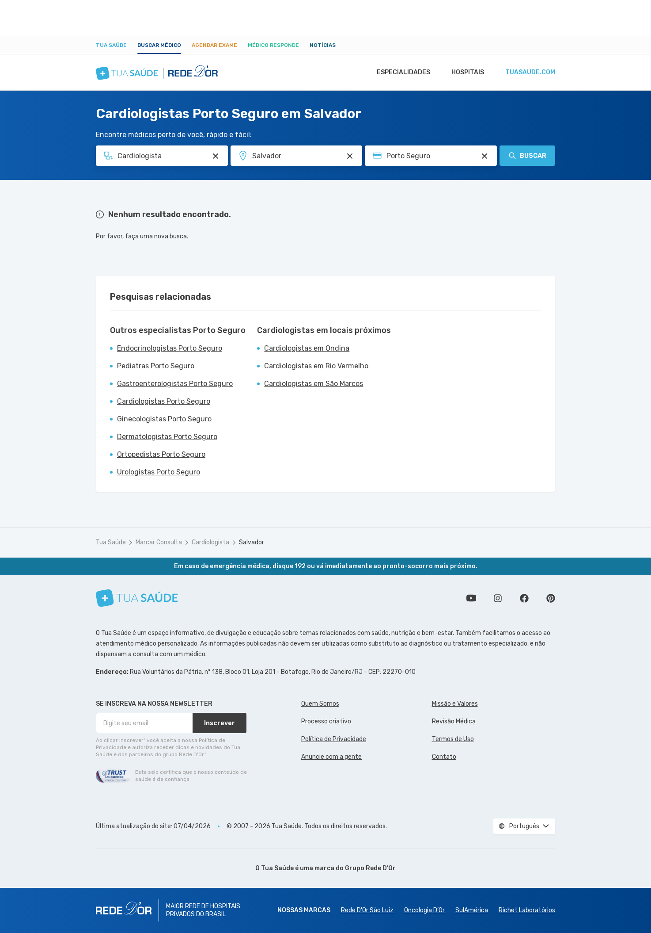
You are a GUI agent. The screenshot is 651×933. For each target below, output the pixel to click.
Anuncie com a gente (331, 757)
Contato (444, 757)
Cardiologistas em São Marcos (313, 383)
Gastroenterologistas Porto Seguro (175, 383)
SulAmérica (471, 910)
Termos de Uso (453, 739)
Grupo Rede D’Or (370, 868)
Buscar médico (159, 45)
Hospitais (465, 72)
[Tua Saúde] (137, 598)
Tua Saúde (111, 45)
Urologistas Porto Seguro (158, 472)
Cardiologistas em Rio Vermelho (316, 366)
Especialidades (399, 72)
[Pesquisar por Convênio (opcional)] (484, 156)
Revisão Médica (454, 721)
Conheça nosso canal (471, 598)
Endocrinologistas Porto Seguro (169, 348)
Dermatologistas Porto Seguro (167, 436)
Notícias (323, 45)
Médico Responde (273, 45)
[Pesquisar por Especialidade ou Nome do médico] (215, 156)
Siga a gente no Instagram (497, 598)
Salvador (251, 542)
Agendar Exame (214, 45)
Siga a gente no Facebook (524, 598)
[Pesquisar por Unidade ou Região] (349, 156)
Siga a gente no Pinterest (550, 598)
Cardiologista (210, 542)
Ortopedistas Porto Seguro (161, 454)
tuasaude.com (529, 72)
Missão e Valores (455, 703)
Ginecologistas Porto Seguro (164, 419)
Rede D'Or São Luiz (367, 910)
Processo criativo (326, 721)
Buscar (527, 156)
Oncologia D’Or (424, 910)
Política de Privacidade (333, 739)
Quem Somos (320, 703)
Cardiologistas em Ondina (306, 348)
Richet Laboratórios (527, 910)
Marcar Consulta (159, 542)
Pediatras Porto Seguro (155, 366)
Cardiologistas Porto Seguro (163, 401)
